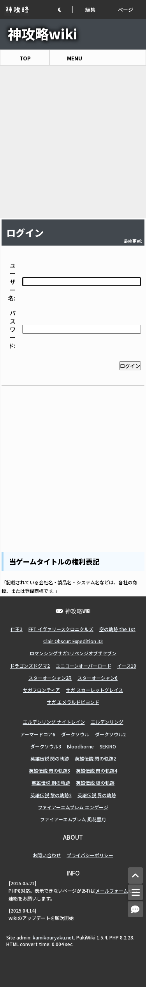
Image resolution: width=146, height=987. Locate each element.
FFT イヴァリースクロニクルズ (60, 629)
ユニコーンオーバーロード (83, 665)
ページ (125, 9)
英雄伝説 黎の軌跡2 (51, 795)
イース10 (126, 665)
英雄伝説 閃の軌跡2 (95, 758)
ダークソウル (75, 734)
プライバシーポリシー (90, 855)
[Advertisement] (73, 142)
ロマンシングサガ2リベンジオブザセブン (73, 653)
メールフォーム (111, 890)
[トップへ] (135, 875)
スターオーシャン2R (50, 677)
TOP (25, 58)
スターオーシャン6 (97, 677)
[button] (65, 9)
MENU (74, 58)
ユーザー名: (12, 281)
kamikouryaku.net (53, 937)
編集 (90, 9)
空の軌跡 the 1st (117, 629)
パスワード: (12, 329)
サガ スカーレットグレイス (94, 689)
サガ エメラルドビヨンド (73, 702)
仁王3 (17, 629)
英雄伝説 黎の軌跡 (95, 782)
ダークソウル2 (110, 734)
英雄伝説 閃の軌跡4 (96, 770)
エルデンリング (107, 721)
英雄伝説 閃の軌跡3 (49, 770)
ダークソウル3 (45, 746)
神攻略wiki (42, 33)
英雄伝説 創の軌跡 (51, 782)
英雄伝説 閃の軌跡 (49, 758)
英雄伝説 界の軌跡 (96, 795)
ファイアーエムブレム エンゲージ (73, 807)
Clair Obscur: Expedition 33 (73, 641)
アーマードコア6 (37, 734)
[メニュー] (135, 892)
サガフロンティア (41, 689)
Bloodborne (80, 746)
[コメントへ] (135, 909)
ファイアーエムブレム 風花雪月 (73, 819)
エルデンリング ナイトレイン (54, 721)
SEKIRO (108, 746)
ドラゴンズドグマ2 (30, 665)
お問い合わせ (47, 855)
